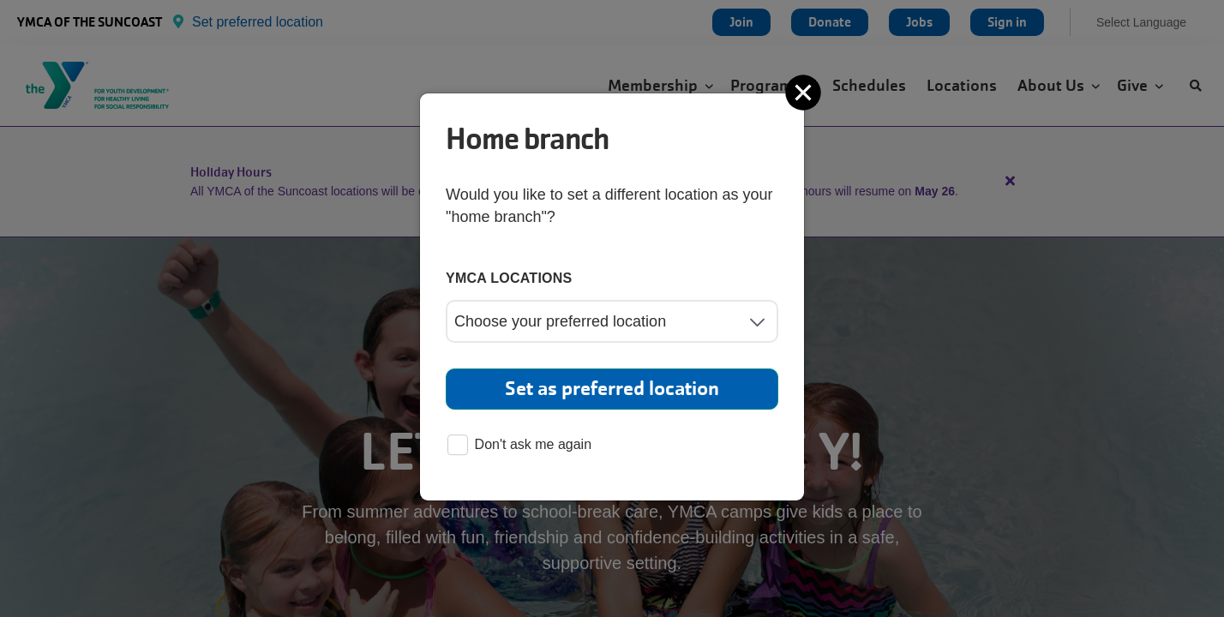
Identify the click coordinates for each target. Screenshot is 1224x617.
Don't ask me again (519, 446)
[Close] (805, 93)
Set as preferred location (612, 388)
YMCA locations (509, 278)
